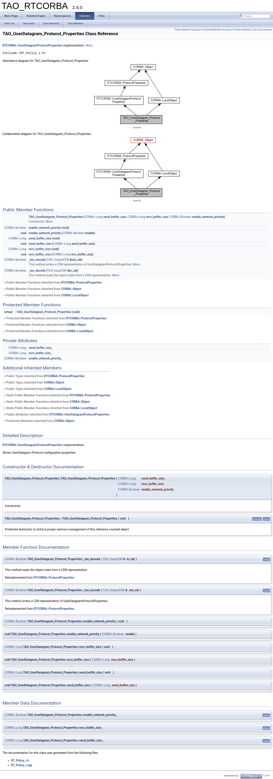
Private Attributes (242, 29)
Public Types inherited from (44, 376)
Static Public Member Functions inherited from (57, 395)
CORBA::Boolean (180, 217)
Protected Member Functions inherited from (55, 318)
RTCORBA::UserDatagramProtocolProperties (32, 45)
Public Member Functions (188, 29)
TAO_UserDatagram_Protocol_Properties (56, 217)
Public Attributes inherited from (56, 414)
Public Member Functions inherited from (53, 282)
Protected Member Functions (217, 29)
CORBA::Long (94, 217)
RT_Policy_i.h (20, 760)
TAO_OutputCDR (58, 259)
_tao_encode (37, 259)
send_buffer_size (114, 217)
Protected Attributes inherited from (39, 421)
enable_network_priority (208, 217)
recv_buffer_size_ (40, 353)
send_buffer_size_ (41, 347)
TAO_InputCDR (57, 270)
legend (137, 127)
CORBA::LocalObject (75, 295)
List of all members (262, 29)
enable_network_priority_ (45, 358)
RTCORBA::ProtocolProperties (81, 282)
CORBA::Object (71, 289)
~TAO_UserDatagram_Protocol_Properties (43, 312)
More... (90, 45)
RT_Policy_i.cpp (21, 765)
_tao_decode (37, 270)
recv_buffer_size (157, 217)
